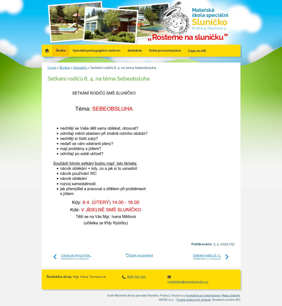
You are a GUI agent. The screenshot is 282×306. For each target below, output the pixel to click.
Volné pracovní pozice (165, 50)
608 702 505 (136, 277)
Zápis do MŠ (197, 51)
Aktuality (80, 68)
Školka (61, 50)
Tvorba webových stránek (193, 299)
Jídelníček (134, 50)
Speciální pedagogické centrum (96, 50)
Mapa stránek (231, 295)
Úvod (47, 50)
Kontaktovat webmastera (203, 295)
